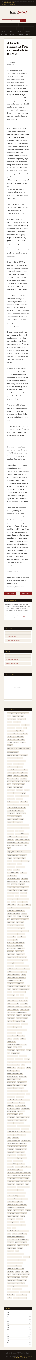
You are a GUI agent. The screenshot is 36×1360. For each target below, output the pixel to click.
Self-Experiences (19, 1207)
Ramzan (27, 1187)
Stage (8, 1228)
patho (28, 1132)
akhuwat (9, 764)
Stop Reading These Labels (14, 1230)
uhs (21, 1262)
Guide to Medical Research (14, 945)
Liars (15, 1047)
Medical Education (12, 1076)
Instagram (12, 4)
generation (25, 919)
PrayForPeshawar (11, 1169)
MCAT (19, 1067)
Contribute (20, 34)
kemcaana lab (26, 1006)
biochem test (24, 801)
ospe (18, 1117)
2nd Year (22, 25)
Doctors (9, 870)
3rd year (9, 739)
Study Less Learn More (22, 1239)
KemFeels (19, 1015)
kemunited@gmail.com (9, 2)
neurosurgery (20, 1097)
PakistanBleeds (11, 1126)
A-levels (9, 745)
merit (15, 1088)
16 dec (14, 716)
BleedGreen (18, 816)
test (16, 1251)
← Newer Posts (10, 594)
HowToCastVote (11, 971)
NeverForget (10, 1099)
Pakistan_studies (19, 1123)
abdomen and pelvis (12, 752)
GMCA (18, 922)
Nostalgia (14, 1102)
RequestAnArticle (12, 1190)
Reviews (25, 1198)
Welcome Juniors (17, 1289)
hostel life (10, 969)
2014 (19, 722)
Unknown (11, 57)
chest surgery (19, 839)
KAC (17, 995)
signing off (10, 1213)
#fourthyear (10, 713)
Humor (18, 971)
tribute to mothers (12, 1262)
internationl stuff (12, 986)
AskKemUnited (10, 790)
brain (17, 825)
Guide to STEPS (11, 948)
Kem (18, 12)
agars (14, 758)
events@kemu (10, 893)
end (23, 887)
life (20, 1047)
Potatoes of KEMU (12, 1164)
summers (20, 1245)
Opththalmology (11, 1111)
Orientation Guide (12, 1114)
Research (21, 1190)
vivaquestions (11, 1283)
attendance (19, 790)
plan (19, 1155)
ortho (20, 1114)
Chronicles (20, 842)
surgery (26, 1245)
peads (8, 1137)
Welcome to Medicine (12, 1292)
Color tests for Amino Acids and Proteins (16, 852)
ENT (27, 887)
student (15, 1233)
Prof (27, 1178)
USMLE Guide (26, 1274)
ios (28, 986)
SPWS (24, 1225)
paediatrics (23, 1120)
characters (10, 839)
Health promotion (12, 957)
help (8, 960)
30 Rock (25, 733)
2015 (23, 725)
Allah (21, 764)
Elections (14, 884)
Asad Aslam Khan (18, 787)
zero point (23, 1297)
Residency (22, 1193)
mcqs (23, 1067)
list (23, 1050)
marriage (27, 1059)
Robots (20, 1201)
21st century (10, 728)
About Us (28, 34)
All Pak (16, 764)
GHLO (13, 922)
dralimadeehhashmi (12, 881)
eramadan (9, 890)
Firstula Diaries (24, 907)
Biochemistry (10, 813)
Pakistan (9, 1123)
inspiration (10, 983)
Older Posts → (26, 594)
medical (17, 1070)
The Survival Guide (12, 1254)
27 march (19, 728)
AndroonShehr (23, 775)
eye (8, 902)
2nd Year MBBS (11, 733)
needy (14, 1094)
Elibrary (9, 887)
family (25, 902)
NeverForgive (19, 1099)
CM (25, 845)
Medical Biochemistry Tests (14, 1073)
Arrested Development (18, 784)
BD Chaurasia (10, 799)
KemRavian (10, 1021)
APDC (17, 778)
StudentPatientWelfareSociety (15, 1236)
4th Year (3, 28)
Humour (24, 971)
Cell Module (10, 836)
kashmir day (10, 998)
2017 (8, 1329)
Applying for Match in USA (22, 781)
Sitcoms (18, 1213)
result (19, 1198)
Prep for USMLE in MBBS (13, 1175)
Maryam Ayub (10, 1062)
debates (9, 861)
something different (12, 1222)
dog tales (16, 870)
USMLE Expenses (17, 1274)
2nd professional (12, 730)
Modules (25, 1091)
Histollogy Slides (22, 960)
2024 (8, 1316)
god (22, 922)
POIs (25, 1158)
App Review (23, 778)
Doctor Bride (10, 867)
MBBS (23, 1065)
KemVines (9, 1027)
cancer (21, 831)
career (17, 833)
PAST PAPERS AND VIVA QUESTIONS (16, 1132)
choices (27, 839)
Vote (23, 1283)
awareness (10, 793)
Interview (22, 986)
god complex (10, 925)
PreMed (27, 28)
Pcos (24, 1134)
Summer (24, 1242)
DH (8, 864)
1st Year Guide (11, 719)
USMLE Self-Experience (13, 1277)
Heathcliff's (22, 957)
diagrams (13, 864)
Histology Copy (19, 963)
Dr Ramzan (23, 872)
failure (13, 902)
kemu (23, 1021)
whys (18, 1294)
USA (22, 1271)
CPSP (15, 858)
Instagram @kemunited (12, 659)
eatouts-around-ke (24, 881)
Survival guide (11, 1248)
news (8, 1102)
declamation (17, 861)
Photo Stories (22, 1146)
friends (9, 916)
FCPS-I (13, 904)
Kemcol (9, 1009)
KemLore (3, 31)
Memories (9, 1088)
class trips (19, 845)
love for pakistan (12, 1056)
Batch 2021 (25, 796)
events (25, 890)
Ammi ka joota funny (21, 769)
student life (22, 1233)
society (23, 1216)
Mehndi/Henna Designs (20, 1085)
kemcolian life (25, 1009)
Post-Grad (27, 31)
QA (13, 1184)
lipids (18, 1050)
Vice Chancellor (11, 1280)
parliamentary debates (13, 1129)
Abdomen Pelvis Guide (13, 755)
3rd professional (19, 736)
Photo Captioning (12, 1146)
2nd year (21, 730)
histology (10, 963)
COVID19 (9, 858)
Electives (4, 34)
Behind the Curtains (12, 801)
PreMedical (27, 1172)
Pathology (10, 1134)
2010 (8, 1345)
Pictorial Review (19, 1152)
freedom (24, 913)
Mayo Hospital (15, 1065)
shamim (21, 1210)
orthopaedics (10, 1117)
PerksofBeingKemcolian (13, 1140)
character (24, 836)
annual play (10, 778)
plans (23, 1155)
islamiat (15, 989)
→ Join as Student (11, 633)
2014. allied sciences (13, 725)
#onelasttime (24, 713)
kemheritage (26, 1015)
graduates (21, 934)
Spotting (18, 1225)
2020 (8, 1323)
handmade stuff (19, 951)
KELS (8, 1003)
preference (19, 1172)
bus (16, 831)
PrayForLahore (26, 1166)
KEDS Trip (14, 1001)
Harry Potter (10, 954)
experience (23, 896)
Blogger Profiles (12, 819)
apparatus (10, 781)
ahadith (20, 758)
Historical (10, 966)
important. (22, 977)
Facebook (4, 4)
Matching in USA (25, 1062)
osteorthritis (25, 1117)
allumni (20, 767)
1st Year (14, 25)
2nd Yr (19, 733)
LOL (8, 1053)
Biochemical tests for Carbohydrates (17, 804)
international (20, 983)
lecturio (23, 1038)
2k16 (24, 728)
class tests (10, 845)
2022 (8, 1319)
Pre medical (10, 1172)
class (26, 842)
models (19, 1091)
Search (23, 21)
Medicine (9, 1085)
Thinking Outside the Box (14, 1257)
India (20, 980)
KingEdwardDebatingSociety (14, 1030)
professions (10, 1181)
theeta (22, 1254)
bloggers (21, 819)
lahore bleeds (11, 1035)
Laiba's (9, 1038)
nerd (28, 1094)
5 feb (22, 739)
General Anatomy (15, 919)
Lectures (10, 31)
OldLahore (10, 1108)
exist (16, 896)
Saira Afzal (23, 1204)
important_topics (12, 977)
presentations (26, 1175)
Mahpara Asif (22, 1056)
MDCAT (28, 1067)
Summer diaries (11, 1245)
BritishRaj (26, 828)
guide (15, 939)
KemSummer (17, 1021)
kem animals (15, 1003)
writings (23, 1294)
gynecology (10, 951)
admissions (24, 755)
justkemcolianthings (19, 992)
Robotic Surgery (11, 1201)
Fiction (20, 904)
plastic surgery (11, 1158)
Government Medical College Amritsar (17, 931)
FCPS (8, 904)
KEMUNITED (24, 1024)
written (9, 1297)
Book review (10, 825)
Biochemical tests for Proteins (16, 807)
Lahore (19, 1033)
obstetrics (10, 1105)
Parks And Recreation (23, 1126)
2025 (8, 1314)
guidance (9, 939)
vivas (18, 1283)
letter (24, 1044)
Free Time (16, 913)
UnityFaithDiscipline (13, 1268)
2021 (8, 1321)
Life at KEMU (10, 1050)
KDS (26, 998)
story (8, 1233)
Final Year (12, 28)
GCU (8, 919)
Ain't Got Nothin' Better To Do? (16, 761)
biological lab (21, 813)
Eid (8, 884)
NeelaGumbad (21, 1094)
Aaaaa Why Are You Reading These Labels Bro (18, 749)
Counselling (23, 855)
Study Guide (10, 1239)
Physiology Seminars (20, 1149)
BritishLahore (17, 828)
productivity (20, 1178)
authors (27, 790)
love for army (15, 1053)
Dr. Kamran (25, 878)
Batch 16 (17, 796)
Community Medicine (12, 855)
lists (28, 1050)
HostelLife (19, 969)
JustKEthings (10, 995)
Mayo (8, 1065)
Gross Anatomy (21, 936)
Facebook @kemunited (12, 656)
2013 (15, 722)
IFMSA (23, 974)
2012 (8, 1340)
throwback (26, 1257)
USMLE (8, 25)
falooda (20, 902)
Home (2, 25)
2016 (27, 725)
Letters (9, 1047)
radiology (20, 1187)
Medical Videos (22, 1082)
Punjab (9, 1184)
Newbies (27, 1099)
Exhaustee (23, 893)
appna (8, 784)
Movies (9, 1094)
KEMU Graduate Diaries (13, 1024)
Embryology (17, 887)
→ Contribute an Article (13, 640)
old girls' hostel (20, 1105)
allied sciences (11, 767)
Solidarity (19, 1219)
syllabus (20, 1248)
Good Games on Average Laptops (15, 928)
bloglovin (10, 822)
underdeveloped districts (14, 1265)
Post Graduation (18, 1161)
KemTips (12, 34)
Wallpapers (24, 1286)
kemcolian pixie (11, 1012)
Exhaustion (10, 896)
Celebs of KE (24, 833)
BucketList (10, 831)
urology (17, 1271)
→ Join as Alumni (11, 636)
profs (17, 1181)
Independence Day (12, 980)
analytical (17, 772)
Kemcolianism (10, 1015)
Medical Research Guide (13, 1079)
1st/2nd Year (21, 719)
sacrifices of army (12, 1204)
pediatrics (15, 1137)
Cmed (8, 848)
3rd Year (30, 25)
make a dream (18, 1059)
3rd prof (9, 736)
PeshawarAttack (26, 1140)
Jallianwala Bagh (24, 989)
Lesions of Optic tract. (14, 1044)
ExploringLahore (11, 899)
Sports (22, 1222)
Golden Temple (20, 925)
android (16, 775)
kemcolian (15, 1009)
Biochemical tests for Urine (15, 810)
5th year (16, 742)
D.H (24, 858)
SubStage (17, 1242)
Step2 (14, 1228)
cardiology (10, 833)
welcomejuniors (25, 1292)
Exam (17, 893)
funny (19, 916)
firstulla (10, 910)
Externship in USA (23, 899)
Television (10, 1251)
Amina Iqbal (10, 769)
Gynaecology (21, 948)
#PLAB (8, 716)
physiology (10, 1149)
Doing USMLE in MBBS (12, 872)
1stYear (9, 722)
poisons (9, 1161)
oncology (17, 1108)
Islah (8, 989)
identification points (13, 974)
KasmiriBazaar (20, 998)
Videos (20, 1280)
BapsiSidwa (10, 796)
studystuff (10, 1242)
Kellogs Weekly (23, 1001)
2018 (8, 1327)
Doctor (19, 864)
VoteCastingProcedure (13, 1286)
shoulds (28, 1210)
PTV (29, 1181)
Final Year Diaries (12, 907)
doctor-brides (20, 867)
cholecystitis (11, 842)
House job (26, 969)
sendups (9, 1210)
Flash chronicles (19, 910)
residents (21, 1196)
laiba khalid (20, 1035)
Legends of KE (11, 1041)
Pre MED (20, 1169)
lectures (16, 1038)
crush (19, 858)
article (9, 787)
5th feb (9, 742)
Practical (21, 1164)
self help (10, 1207)
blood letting (18, 822)
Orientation (21, 1111)
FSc (14, 916)
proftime (23, 1181)
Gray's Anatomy (11, 936)
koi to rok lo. (11, 1033)
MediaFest (10, 1070)
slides (9, 1216)
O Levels (21, 1102)
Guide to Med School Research (15, 942)
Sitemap (16, 1357)
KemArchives (10, 1006)
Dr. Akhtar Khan (11, 875)
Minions (21, 1088)
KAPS (22, 995)
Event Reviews (18, 890)
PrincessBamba (11, 1178)
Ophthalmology (25, 1108)
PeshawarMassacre (12, 1143)
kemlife (19, 1018)
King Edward (17, 1027)
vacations (24, 1277)
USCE (27, 1271)
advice (9, 758)
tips (8, 1260)
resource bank (11, 1198)
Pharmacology (22, 1143)
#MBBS (17, 713)
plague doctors (11, 1155)
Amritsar (9, 772)
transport (22, 1260)
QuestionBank (20, 1184)
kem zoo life (24, 1003)
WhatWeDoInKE (10, 1294)
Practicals (10, 1166)
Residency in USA (12, 1196)
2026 (8, 1312)
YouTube (16, 1297)
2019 (8, 1325)
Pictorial (19, 31)
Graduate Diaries (12, 934)
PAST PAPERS (25, 1129)
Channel (18, 836)
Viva (25, 1280)
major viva (10, 1059)
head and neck (20, 954)
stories (26, 1230)
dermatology (25, 861)
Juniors (9, 992)
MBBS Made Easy (11, 1067)
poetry (20, 1158)
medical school (11, 1082)
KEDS (8, 1001)
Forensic (9, 913)
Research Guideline (12, 1193)
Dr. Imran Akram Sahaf (13, 878)
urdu (22, 1268)
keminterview (10, 1018)
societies (15, 1216)
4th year (16, 739)
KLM (25, 1030)
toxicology (15, 1260)
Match (17, 1062)
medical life (22, 1076)
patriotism (18, 1134)
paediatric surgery (12, 1120)
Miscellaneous (11, 1091)
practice (17, 1166)
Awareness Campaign (20, 793)
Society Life (10, 1219)
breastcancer (24, 825)
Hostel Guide (24, 966)
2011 (8, 1342)
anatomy (9, 775)
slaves (24, 1213)
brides (9, 828)
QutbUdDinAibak (11, 1187)
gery (8, 922)
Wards (8, 1289)
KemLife (20, 28)
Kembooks (18, 1006)
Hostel (17, 966)
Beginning (19, 799)
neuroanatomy (10, 1097)
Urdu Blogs (10, 1271)
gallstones (26, 916)
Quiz (27, 1184)
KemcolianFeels (22, 1012)
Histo (13, 960)
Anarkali (24, 772)
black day (10, 816)
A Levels (23, 742)
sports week (10, 1225)
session (16, 1210)
